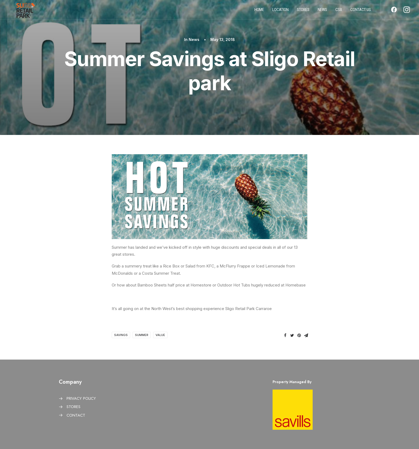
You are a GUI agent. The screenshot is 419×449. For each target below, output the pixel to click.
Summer (141, 335)
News (322, 11)
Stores (303, 11)
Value (160, 335)
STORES (73, 407)
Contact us (360, 11)
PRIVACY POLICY (81, 398)
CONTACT (76, 415)
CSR (338, 11)
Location (280, 11)
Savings (121, 335)
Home (259, 11)
